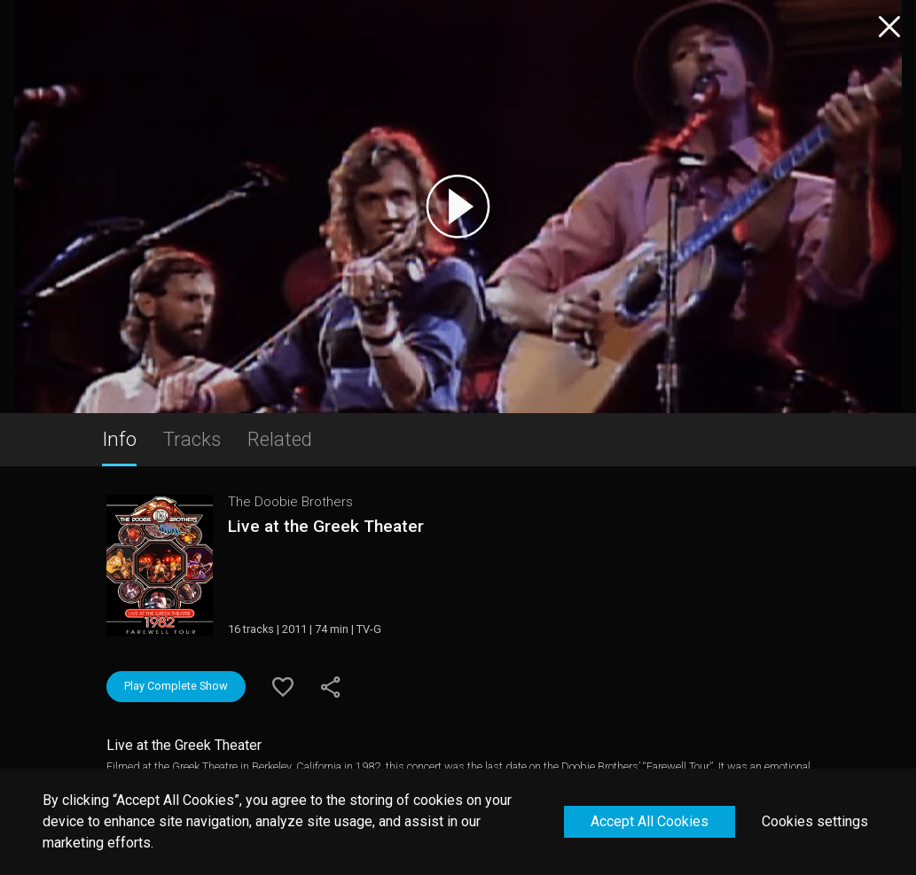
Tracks (192, 438)
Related (279, 438)
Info (119, 438)
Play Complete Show (176, 685)
